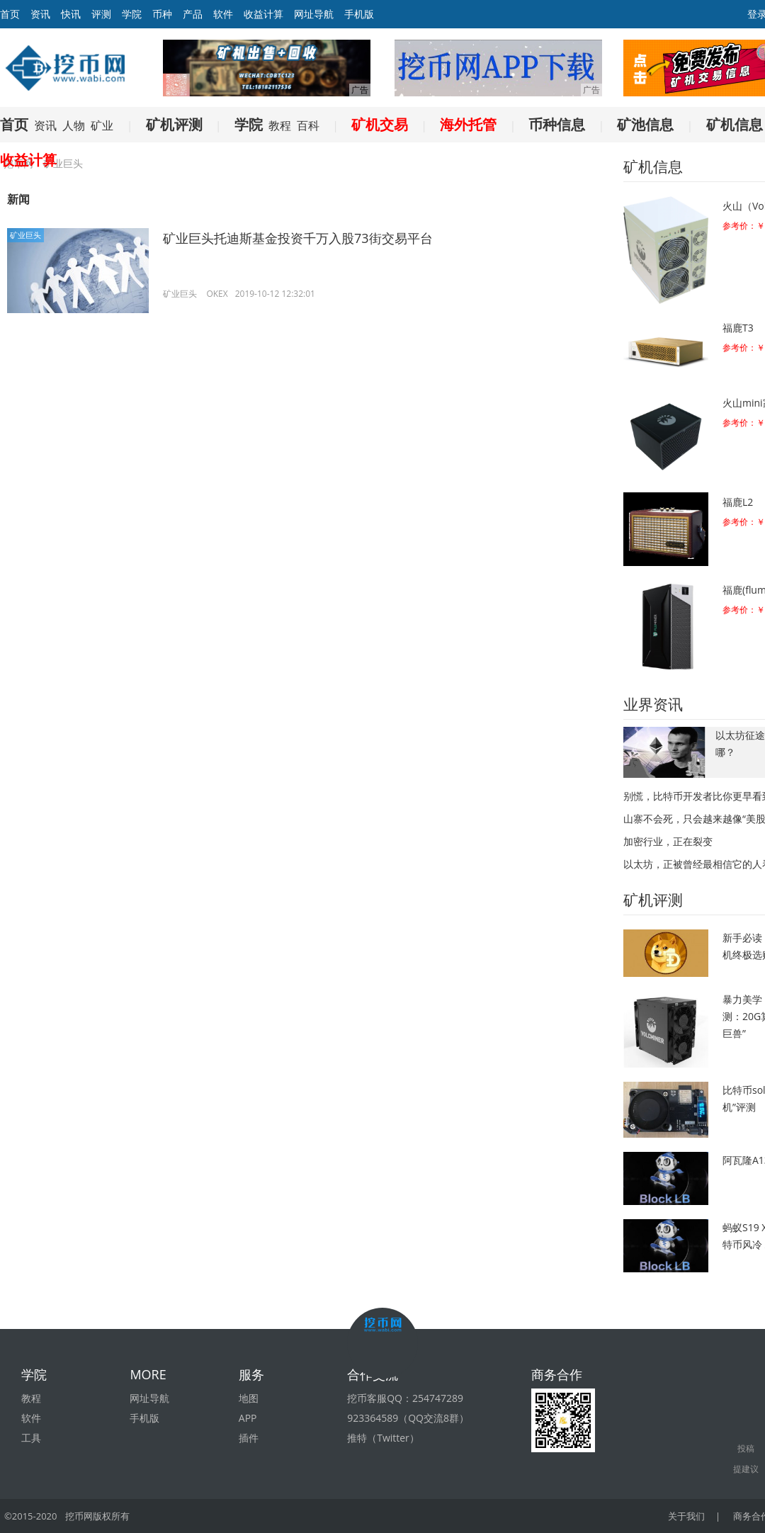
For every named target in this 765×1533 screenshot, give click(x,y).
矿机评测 (174, 124)
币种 (162, 14)
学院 (132, 14)
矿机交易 (379, 124)
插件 (249, 1437)
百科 (308, 125)
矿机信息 (734, 124)
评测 (101, 14)
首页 (14, 124)
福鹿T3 (738, 327)
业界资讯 (653, 704)
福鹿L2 (737, 502)
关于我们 (686, 1516)
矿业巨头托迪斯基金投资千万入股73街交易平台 (298, 238)
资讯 (40, 14)
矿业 (102, 125)
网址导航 (314, 14)
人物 (73, 125)
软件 (223, 14)
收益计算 (263, 14)
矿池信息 (645, 124)
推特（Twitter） (383, 1437)
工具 (31, 1437)
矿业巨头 (25, 235)
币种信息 (556, 124)
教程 (279, 125)
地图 (249, 1398)
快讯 (71, 14)
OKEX (216, 294)
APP (248, 1418)
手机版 (359, 14)
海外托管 (468, 124)
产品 (193, 14)
